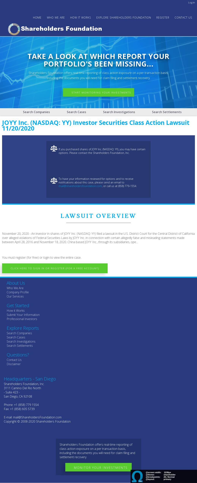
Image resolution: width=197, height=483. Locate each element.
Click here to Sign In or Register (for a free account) (55, 268)
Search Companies (36, 112)
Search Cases (76, 112)
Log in (191, 2)
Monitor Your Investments (101, 468)
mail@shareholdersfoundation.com (80, 186)
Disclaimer (14, 364)
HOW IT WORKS (80, 17)
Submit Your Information (23, 315)
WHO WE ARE (56, 17)
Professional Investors (22, 319)
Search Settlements (167, 112)
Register (162, 17)
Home (37, 17)
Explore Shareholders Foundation (123, 17)
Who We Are (15, 288)
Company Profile (18, 292)
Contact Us (183, 17)
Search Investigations (119, 112)
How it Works (16, 310)
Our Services (15, 296)
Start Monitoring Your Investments (101, 92)
